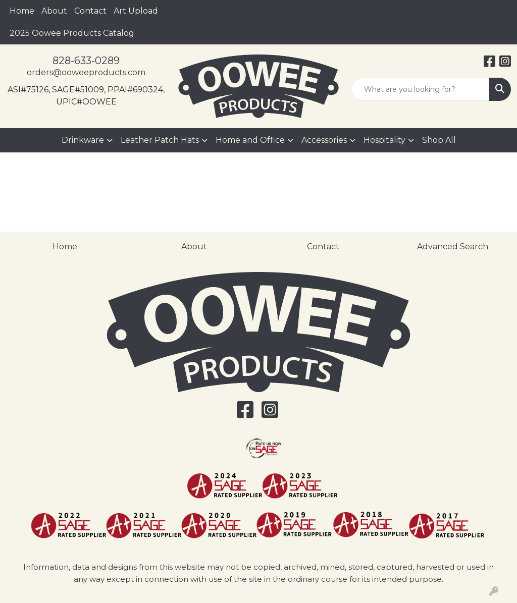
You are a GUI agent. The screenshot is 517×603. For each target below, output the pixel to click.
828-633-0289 (86, 60)
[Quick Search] (420, 89)
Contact (90, 11)
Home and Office (250, 140)
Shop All (439, 140)
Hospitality (384, 140)
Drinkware (83, 140)
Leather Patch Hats (160, 140)
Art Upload (136, 11)
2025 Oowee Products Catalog (72, 33)
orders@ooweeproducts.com (86, 72)
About (54, 11)
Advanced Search (452, 246)
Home (22, 11)
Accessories (324, 140)
